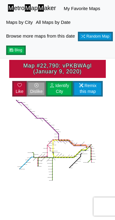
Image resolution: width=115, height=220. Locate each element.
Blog (16, 50)
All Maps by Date (53, 22)
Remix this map (88, 88)
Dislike (36, 88)
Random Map (95, 36)
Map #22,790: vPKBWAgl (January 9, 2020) (57, 69)
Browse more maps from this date (40, 35)
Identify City (59, 88)
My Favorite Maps (82, 8)
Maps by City (19, 22)
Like (19, 88)
